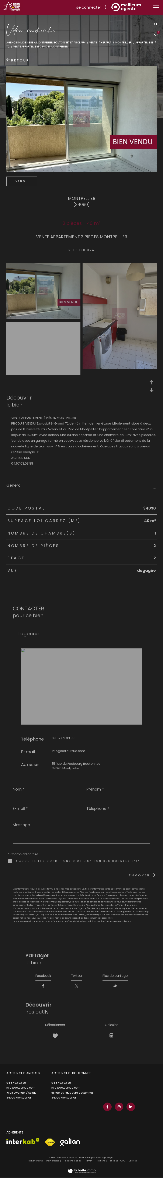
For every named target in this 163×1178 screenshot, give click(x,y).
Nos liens (101, 1161)
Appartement (144, 42)
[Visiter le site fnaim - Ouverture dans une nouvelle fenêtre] (50, 1143)
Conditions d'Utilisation (97, 921)
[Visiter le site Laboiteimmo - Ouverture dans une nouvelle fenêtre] (81, 1169)
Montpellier (123, 42)
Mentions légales (72, 1161)
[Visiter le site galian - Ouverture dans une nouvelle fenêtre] (70, 1143)
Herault (106, 42)
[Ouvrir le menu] (156, 7)
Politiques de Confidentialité (65, 921)
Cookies (133, 1162)
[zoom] (43, 317)
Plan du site (53, 1161)
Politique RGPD (116, 1161)
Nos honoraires (35, 1161)
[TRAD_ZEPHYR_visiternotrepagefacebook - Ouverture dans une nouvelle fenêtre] (107, 1108)
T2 (8, 46)
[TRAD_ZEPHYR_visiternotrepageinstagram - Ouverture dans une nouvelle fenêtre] (118, 1108)
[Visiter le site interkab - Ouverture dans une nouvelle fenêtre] (22, 1142)
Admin (89, 1161)
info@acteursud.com (68, 751)
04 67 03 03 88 (63, 738)
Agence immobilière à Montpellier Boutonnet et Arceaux (46, 42)
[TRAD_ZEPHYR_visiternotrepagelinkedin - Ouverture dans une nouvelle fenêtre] (130, 1108)
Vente (93, 42)
